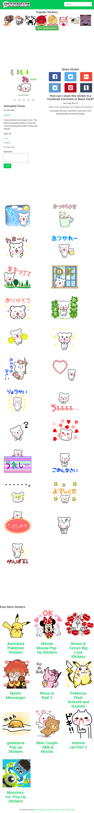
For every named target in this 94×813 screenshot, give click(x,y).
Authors (57, 810)
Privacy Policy (70, 810)
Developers (43, 810)
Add (7, 166)
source (6, 138)
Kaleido (7, 115)
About (36, 810)
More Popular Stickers (47, 28)
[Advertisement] (47, 50)
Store (63, 810)
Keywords (50, 810)
